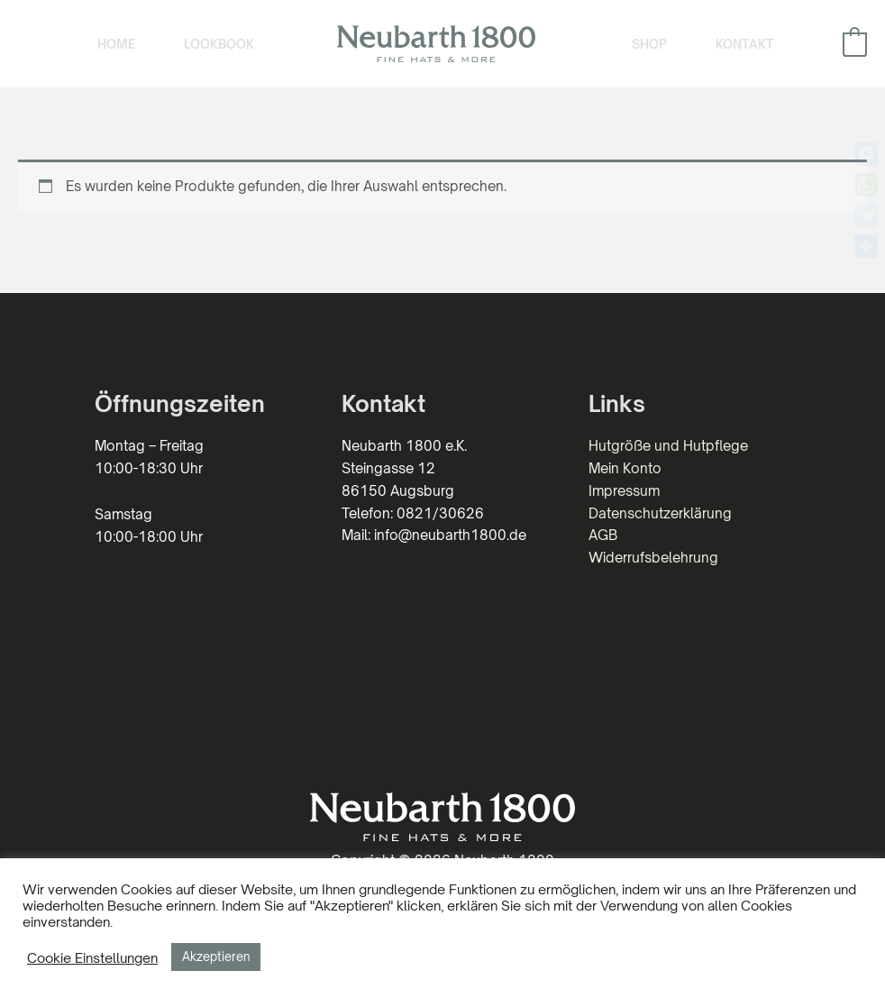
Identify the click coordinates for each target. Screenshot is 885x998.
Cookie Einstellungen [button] (92, 957)
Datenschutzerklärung (660, 513)
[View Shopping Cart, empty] (855, 43)
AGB (602, 535)
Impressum (624, 490)
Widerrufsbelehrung (653, 557)
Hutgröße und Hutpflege (668, 445)
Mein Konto (624, 468)
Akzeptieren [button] (216, 956)
